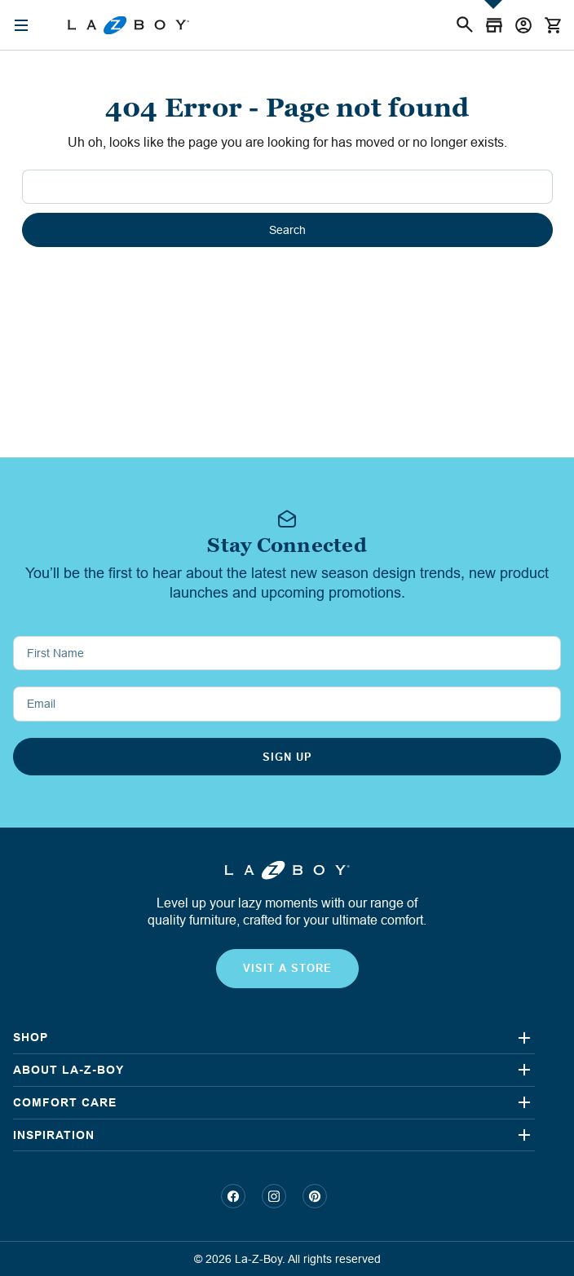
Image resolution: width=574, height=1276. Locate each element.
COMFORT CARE (65, 1102)
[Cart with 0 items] (553, 25)
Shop (30, 1037)
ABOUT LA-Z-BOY (68, 1069)
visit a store (287, 968)
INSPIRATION (54, 1134)
